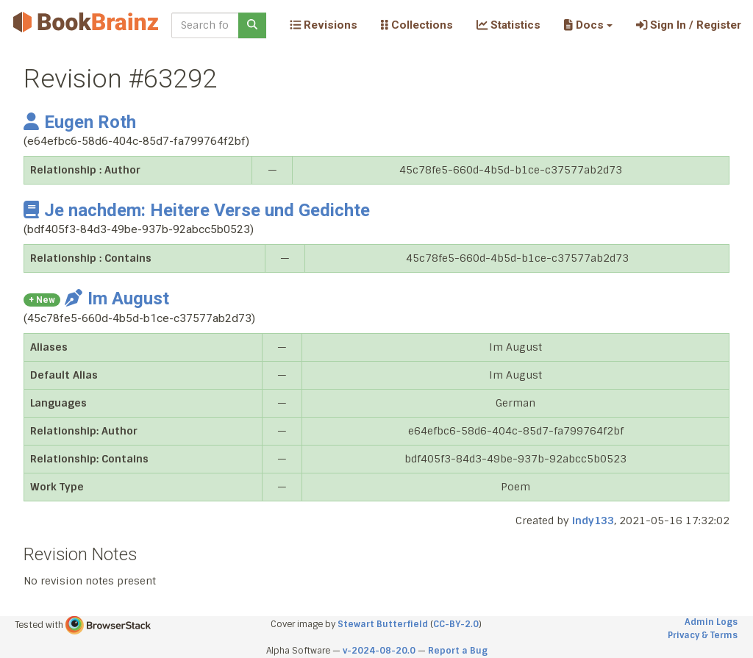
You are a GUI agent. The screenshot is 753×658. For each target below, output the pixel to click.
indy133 (593, 520)
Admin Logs (711, 622)
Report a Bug (458, 651)
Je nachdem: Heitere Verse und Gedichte (197, 210)
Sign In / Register (688, 25)
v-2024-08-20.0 (379, 651)
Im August (117, 298)
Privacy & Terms (703, 635)
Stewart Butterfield (383, 624)
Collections (417, 25)
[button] (588, 25)
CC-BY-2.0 (456, 624)
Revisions (323, 25)
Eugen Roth (80, 122)
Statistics (508, 25)
